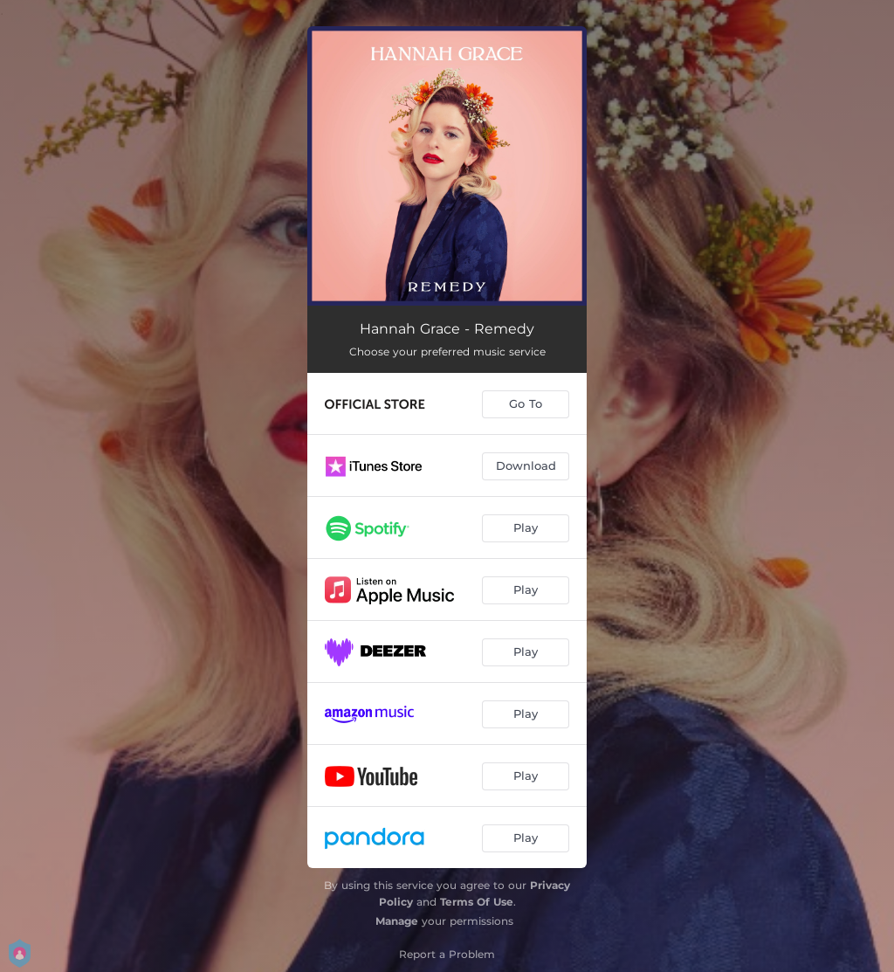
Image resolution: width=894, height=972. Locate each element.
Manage (396, 920)
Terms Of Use (476, 901)
